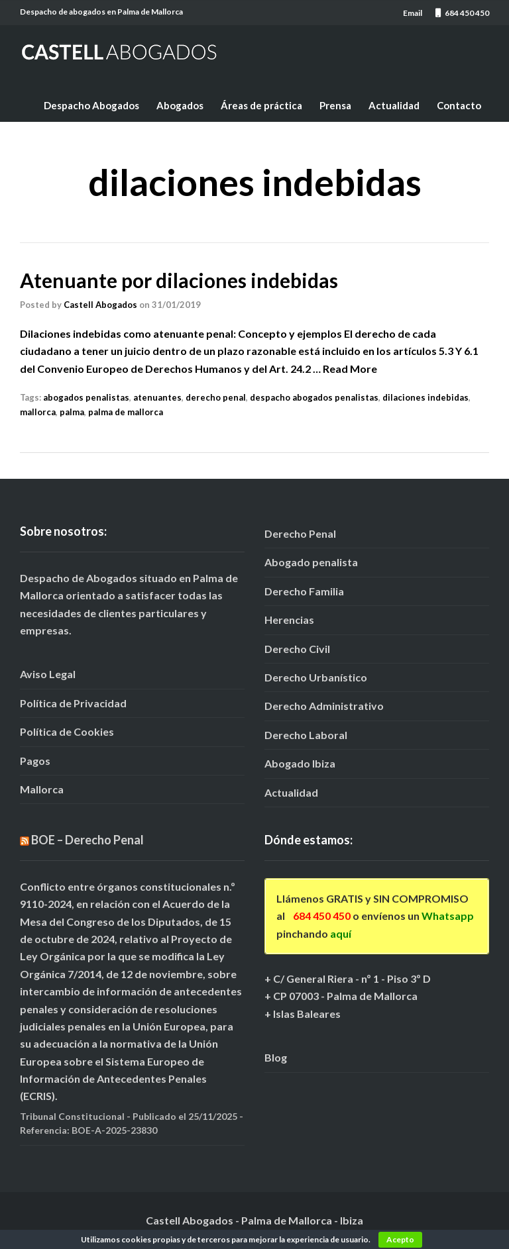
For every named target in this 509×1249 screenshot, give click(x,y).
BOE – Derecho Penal (87, 839)
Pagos (35, 760)
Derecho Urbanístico (315, 677)
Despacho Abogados (91, 105)
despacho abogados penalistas (314, 397)
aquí (340, 933)
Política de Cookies (67, 731)
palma (72, 412)
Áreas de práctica (261, 105)
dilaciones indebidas (425, 397)
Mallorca (42, 789)
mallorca (38, 412)
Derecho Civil (297, 648)
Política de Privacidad (73, 703)
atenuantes (157, 397)
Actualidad (394, 105)
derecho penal (216, 397)
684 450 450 (322, 915)
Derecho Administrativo (324, 705)
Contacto (459, 105)
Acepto (400, 1239)
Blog (275, 1057)
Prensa (335, 105)
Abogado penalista (311, 562)
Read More (350, 368)
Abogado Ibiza (299, 763)
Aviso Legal (48, 674)
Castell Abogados (100, 304)
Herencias (289, 619)
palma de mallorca (125, 412)
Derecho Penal (300, 533)
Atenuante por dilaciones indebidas (179, 280)
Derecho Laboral (305, 734)
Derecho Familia (304, 591)
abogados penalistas (86, 397)
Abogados (179, 105)
